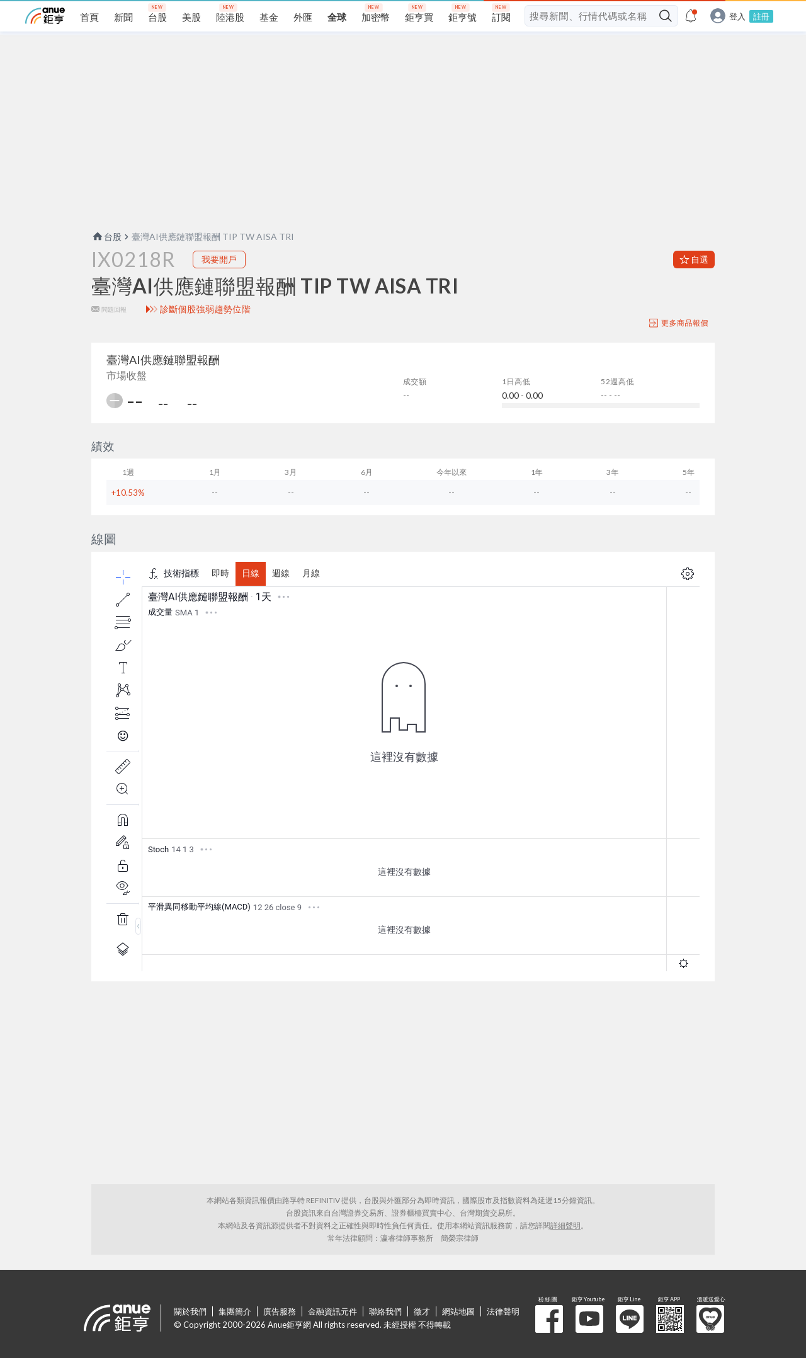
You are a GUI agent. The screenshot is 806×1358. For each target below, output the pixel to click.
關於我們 (190, 1311)
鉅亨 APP (670, 1319)
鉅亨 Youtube (589, 1319)
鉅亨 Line (630, 1319)
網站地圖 (458, 1311)
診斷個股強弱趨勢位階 (205, 309)
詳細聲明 (565, 1225)
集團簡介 (235, 1311)
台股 (106, 236)
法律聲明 (503, 1311)
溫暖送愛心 (710, 1319)
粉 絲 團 (549, 1319)
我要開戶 (219, 259)
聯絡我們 (385, 1311)
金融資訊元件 (332, 1311)
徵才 (422, 1311)
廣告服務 (279, 1311)
